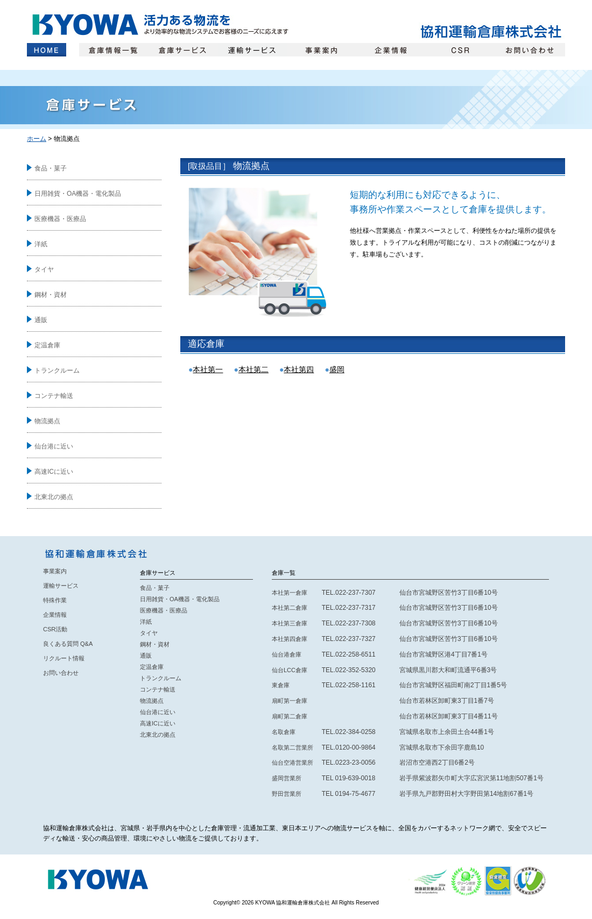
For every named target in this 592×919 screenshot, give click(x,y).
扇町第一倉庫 (289, 700)
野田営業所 (286, 793)
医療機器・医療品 (60, 219)
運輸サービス (252, 49)
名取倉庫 (283, 732)
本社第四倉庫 (289, 639)
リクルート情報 (63, 658)
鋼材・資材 (50, 294)
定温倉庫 (47, 345)
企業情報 (391, 49)
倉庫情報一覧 (114, 49)
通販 (40, 320)
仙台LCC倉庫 (289, 670)
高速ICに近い (53, 471)
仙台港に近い (53, 446)
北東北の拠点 (53, 497)
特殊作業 (55, 600)
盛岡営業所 (286, 778)
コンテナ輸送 (53, 396)
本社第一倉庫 (289, 592)
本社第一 (208, 369)
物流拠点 (47, 421)
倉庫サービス (183, 49)
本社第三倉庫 (289, 623)
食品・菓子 (50, 168)
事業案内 (322, 49)
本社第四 (299, 369)
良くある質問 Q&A (68, 643)
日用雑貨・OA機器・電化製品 (77, 193)
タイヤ (44, 269)
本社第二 (253, 369)
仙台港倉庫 (286, 654)
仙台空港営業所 (292, 762)
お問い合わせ (530, 49)
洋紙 (40, 244)
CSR (461, 49)
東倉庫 (281, 685)
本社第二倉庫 (289, 607)
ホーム (46, 49)
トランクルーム (57, 370)
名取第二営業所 (292, 747)
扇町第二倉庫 (289, 716)
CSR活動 (55, 629)
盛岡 (336, 369)
